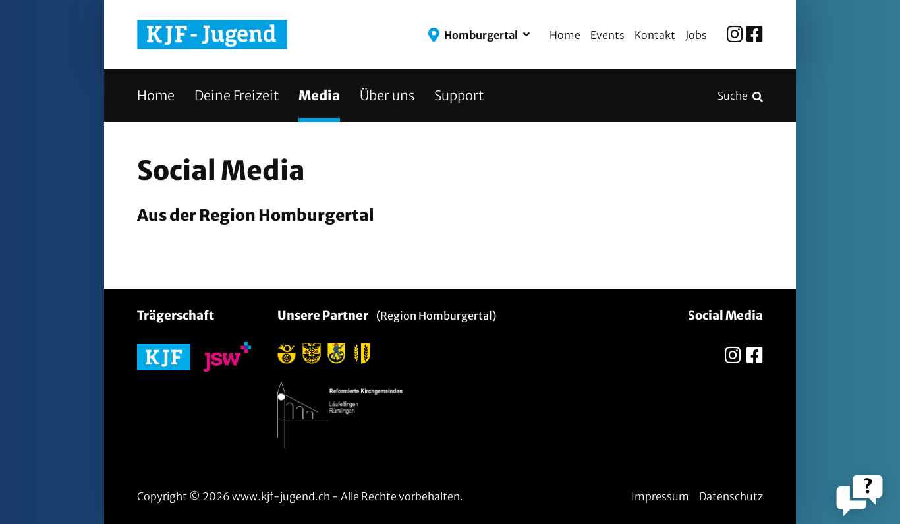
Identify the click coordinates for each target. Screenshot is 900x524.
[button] (479, 35)
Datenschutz (731, 496)
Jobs (696, 35)
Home (564, 35)
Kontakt (654, 35)
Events (607, 35)
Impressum (660, 496)
